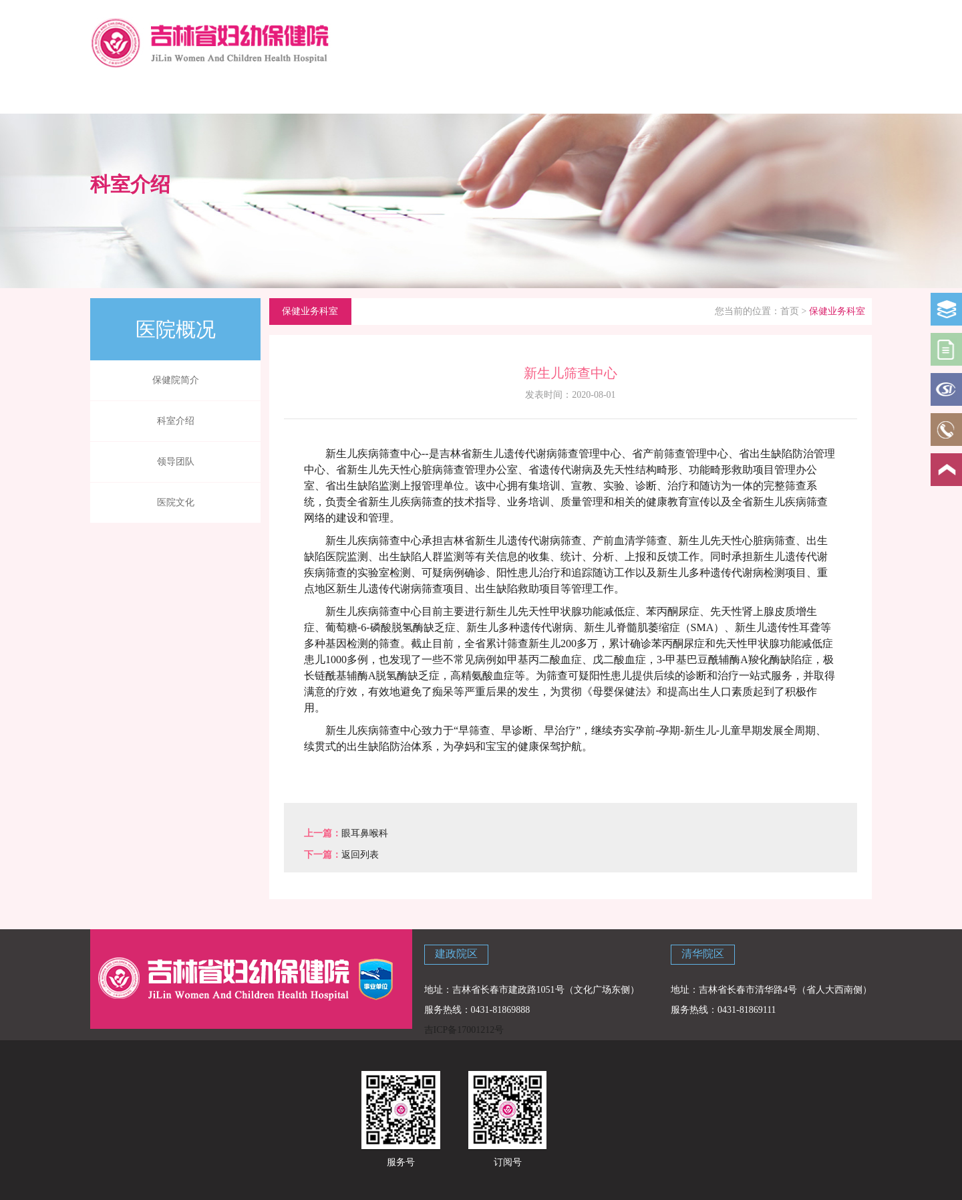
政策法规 (518, 95)
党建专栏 (674, 95)
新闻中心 (362, 95)
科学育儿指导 (285, 95)
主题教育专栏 (830, 95)
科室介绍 (175, 421)
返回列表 (360, 855)
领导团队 (175, 462)
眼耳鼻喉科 (364, 833)
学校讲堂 (596, 95)
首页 (789, 311)
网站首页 (129, 95)
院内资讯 (441, 95)
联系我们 (752, 95)
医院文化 (175, 502)
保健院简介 (175, 380)
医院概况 (207, 95)
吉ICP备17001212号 (464, 1030)
